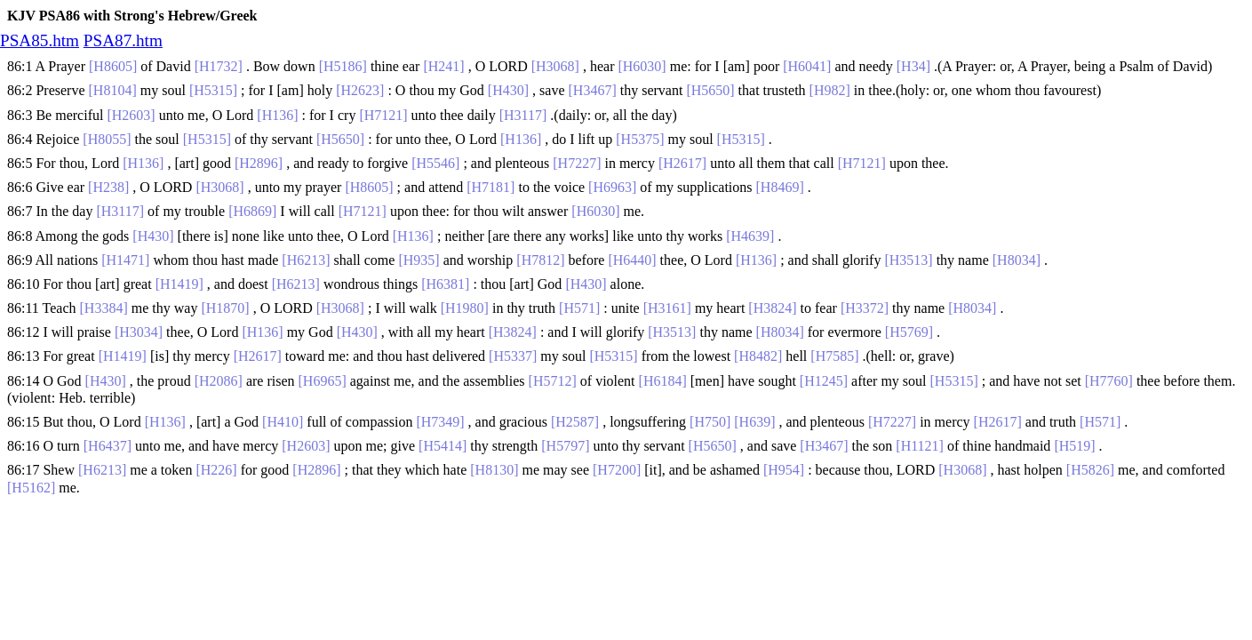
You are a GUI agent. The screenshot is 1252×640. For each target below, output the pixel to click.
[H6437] (108, 445)
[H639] (754, 421)
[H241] (443, 66)
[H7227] (577, 163)
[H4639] (750, 236)
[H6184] (663, 380)
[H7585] (834, 356)
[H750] (710, 421)
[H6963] (612, 187)
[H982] (829, 90)
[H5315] (213, 90)
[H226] (215, 469)
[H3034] (139, 332)
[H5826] (1090, 469)
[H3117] (523, 115)
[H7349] (440, 421)
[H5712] (553, 380)
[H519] (1074, 445)
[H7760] (1109, 380)
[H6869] (252, 211)
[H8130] (494, 469)
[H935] (418, 260)
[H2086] (219, 380)
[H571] (579, 308)
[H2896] (259, 163)
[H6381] (445, 284)
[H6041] (807, 66)
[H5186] (343, 66)
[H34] (913, 66)
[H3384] (104, 308)
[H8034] (1017, 260)
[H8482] (758, 356)
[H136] (277, 115)
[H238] (108, 187)
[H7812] (540, 260)
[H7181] (490, 187)
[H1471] (125, 260)
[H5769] (909, 332)
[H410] (282, 421)
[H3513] (908, 260)
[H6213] (306, 260)
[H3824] (772, 308)
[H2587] (575, 421)
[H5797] (565, 445)
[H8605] (113, 66)
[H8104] (113, 90)
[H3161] (667, 308)
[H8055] (107, 139)
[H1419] (179, 284)
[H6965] (323, 380)
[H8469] (780, 187)
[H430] (508, 90)
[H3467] (593, 90)
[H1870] (225, 308)
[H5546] (435, 163)
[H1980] (465, 308)
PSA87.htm (123, 40)
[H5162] (31, 487)
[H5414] (443, 445)
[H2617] (682, 163)
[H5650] (710, 90)
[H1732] (219, 66)
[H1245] (824, 380)
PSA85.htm (39, 40)
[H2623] (360, 90)
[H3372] (865, 308)
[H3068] (555, 66)
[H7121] (383, 115)
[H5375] (640, 139)
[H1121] (920, 445)
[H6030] (642, 66)
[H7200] (617, 469)
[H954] (783, 469)
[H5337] (513, 356)
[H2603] (131, 115)
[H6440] (632, 260)
